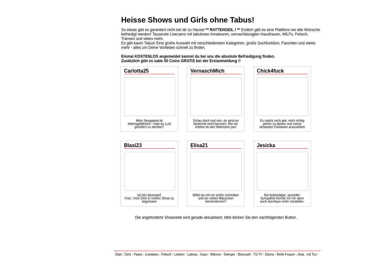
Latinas (192, 254)
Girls (128, 254)
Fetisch (166, 254)
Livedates (151, 254)
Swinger (229, 254)
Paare (138, 254)
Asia (301, 254)
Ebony (269, 254)
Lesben (179, 254)
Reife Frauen (286, 254)
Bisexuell (244, 254)
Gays (204, 254)
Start (118, 254)
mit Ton (312, 254)
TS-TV (258, 254)
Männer (215, 254)
